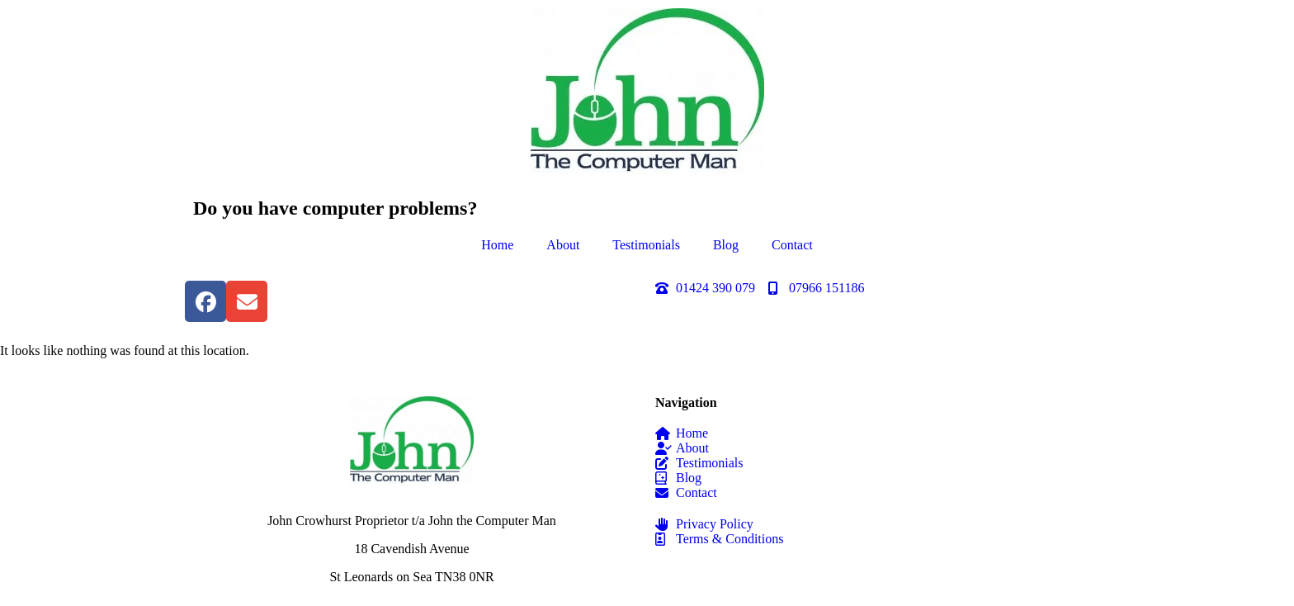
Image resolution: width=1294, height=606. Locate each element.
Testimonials (646, 245)
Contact (792, 245)
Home (497, 245)
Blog (726, 245)
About (562, 245)
